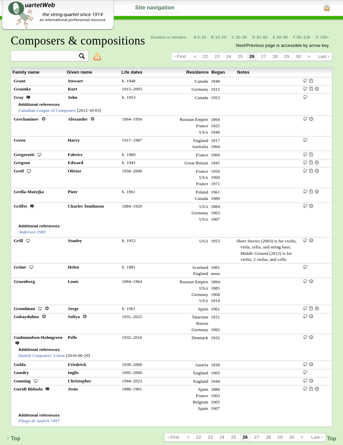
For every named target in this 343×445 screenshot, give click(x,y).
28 (275, 56)
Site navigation (154, 7)
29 (286, 56)
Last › (323, 56)
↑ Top (329, 438)
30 (298, 56)
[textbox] (46, 56)
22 (205, 56)
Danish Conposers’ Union (41, 355)
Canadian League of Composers (47, 110)
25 (240, 56)
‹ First (180, 56)
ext (28, 97)
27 (263, 56)
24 (228, 56)
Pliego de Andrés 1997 (39, 420)
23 (217, 56)
